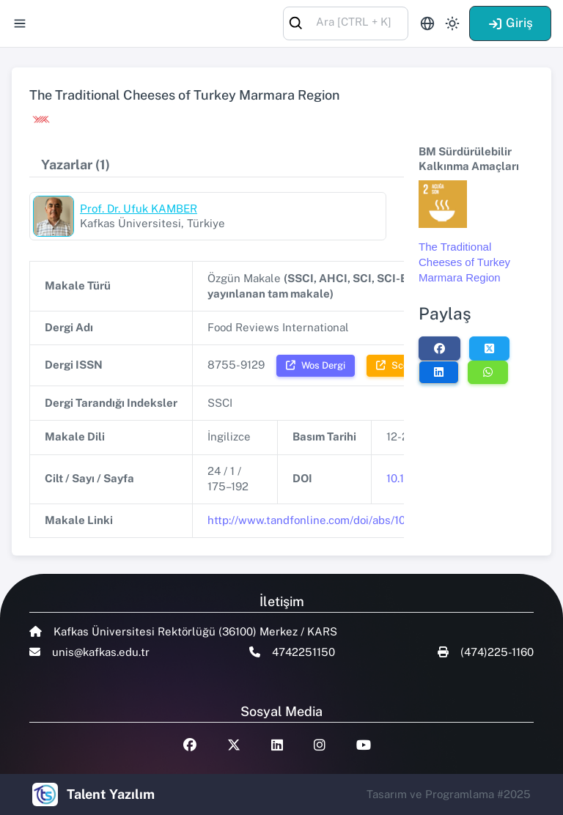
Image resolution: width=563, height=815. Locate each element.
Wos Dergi (315, 365)
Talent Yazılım (111, 794)
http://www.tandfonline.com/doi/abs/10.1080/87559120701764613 (375, 520)
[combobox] (346, 22)
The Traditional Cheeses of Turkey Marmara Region (464, 261)
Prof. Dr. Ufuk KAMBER (138, 208)
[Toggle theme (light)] (452, 23)
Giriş (510, 22)
